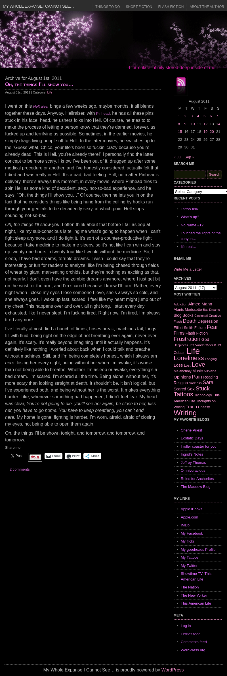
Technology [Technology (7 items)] (203, 395)
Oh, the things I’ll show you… (39, 84)
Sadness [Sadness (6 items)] (195, 383)
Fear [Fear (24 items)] (212, 327)
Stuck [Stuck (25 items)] (203, 388)
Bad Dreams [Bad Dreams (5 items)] (211, 309)
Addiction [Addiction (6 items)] (180, 304)
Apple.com (189, 517)
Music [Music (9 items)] (197, 371)
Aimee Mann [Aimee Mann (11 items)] (200, 303)
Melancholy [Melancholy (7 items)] (183, 371)
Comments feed (194, 642)
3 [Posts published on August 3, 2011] (192, 116)
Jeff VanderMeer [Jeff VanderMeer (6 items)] (201, 345)
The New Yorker (194, 595)
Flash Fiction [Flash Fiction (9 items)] (197, 333)
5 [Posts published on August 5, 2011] (204, 116)
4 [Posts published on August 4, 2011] (198, 116)
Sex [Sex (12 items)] (191, 388)
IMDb (185, 525)
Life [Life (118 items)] (193, 351)
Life (49, 92)
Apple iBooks (191, 509)
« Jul (177, 157)
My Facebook (192, 533)
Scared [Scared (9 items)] (180, 389)
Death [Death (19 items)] (189, 321)
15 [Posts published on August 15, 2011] (180, 131)
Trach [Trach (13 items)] (191, 406)
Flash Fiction (171, 7)
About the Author (207, 7)
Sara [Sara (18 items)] (208, 382)
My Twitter (189, 566)
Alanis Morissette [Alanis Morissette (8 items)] (188, 309)
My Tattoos (190, 557)
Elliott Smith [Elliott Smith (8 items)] (183, 328)
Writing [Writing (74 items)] (185, 413)
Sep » (189, 157)
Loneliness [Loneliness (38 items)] (189, 358)
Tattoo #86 (189, 209)
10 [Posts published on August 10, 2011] (193, 124)
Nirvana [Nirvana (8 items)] (210, 371)
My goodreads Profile (198, 549)
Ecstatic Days (192, 438)
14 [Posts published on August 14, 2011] (218, 124)
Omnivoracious (193, 470)
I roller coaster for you (199, 446)
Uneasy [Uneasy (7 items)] (204, 407)
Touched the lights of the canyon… (201, 236)
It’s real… (188, 247)
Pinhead (103, 113)
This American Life (196, 603)
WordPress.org (193, 650)
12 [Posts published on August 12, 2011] (205, 124)
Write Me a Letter (188, 269)
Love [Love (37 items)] (198, 364)
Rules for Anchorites (197, 479)
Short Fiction (139, 7)
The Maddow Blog (196, 486)
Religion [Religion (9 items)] (181, 382)
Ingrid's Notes (192, 454)
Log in (186, 626)
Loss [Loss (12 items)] (178, 365)
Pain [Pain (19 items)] (197, 377)
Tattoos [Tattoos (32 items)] (183, 394)
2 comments (20, 469)
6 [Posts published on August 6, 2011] (211, 116)
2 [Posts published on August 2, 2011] (185, 116)
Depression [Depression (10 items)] (207, 321)
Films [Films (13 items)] (179, 333)
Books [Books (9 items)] (187, 315)
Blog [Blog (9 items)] (178, 315)
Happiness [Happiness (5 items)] (181, 345)
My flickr (187, 541)
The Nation (190, 587)
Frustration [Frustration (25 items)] (187, 339)
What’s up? (190, 217)
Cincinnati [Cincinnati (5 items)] (201, 315)
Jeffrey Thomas (193, 462)
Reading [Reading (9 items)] (210, 377)
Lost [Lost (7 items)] (187, 365)
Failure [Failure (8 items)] (200, 328)
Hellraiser (41, 106)
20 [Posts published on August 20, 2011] (212, 131)
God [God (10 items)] (205, 339)
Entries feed (190, 634)
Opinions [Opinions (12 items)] (182, 377)
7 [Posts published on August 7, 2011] (217, 116)
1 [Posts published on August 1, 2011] (179, 116)
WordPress (172, 670)
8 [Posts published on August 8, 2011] (179, 124)
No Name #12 (192, 225)
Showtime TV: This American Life (196, 576)
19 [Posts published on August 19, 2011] (205, 131)
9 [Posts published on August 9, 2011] (185, 124)
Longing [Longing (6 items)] (211, 359)
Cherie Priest (191, 430)
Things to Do (107, 7)
